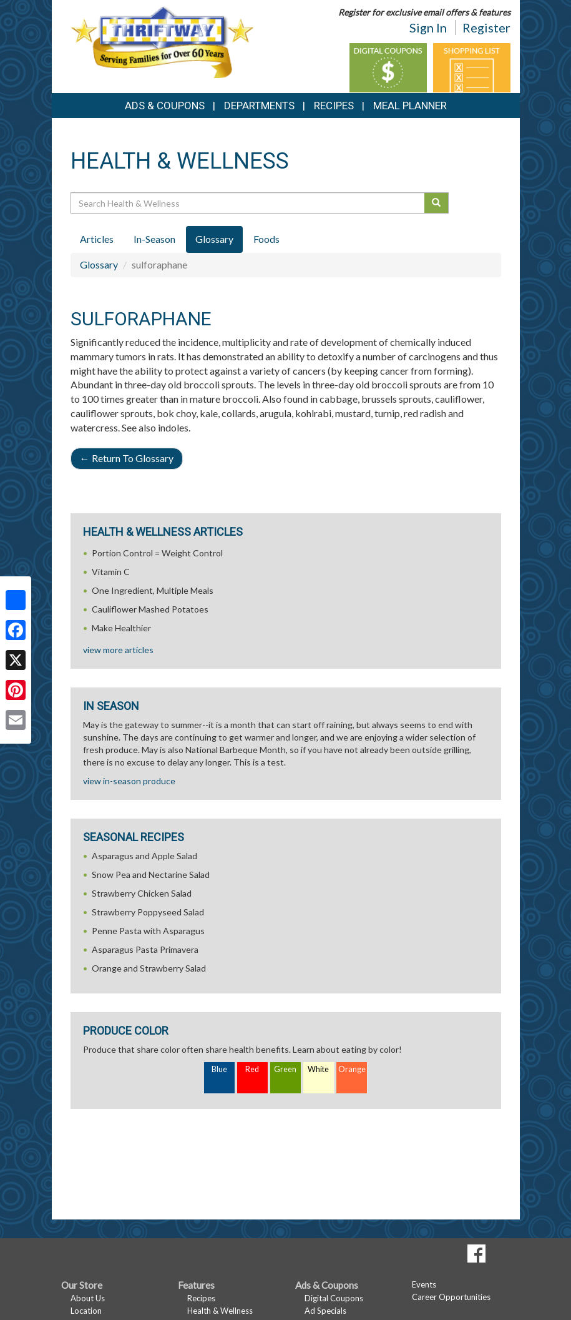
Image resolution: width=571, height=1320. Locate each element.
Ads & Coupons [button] (165, 105)
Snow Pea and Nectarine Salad (151, 874)
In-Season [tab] (154, 239)
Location (86, 1311)
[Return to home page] (162, 41)
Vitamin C (111, 571)
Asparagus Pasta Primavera (145, 949)
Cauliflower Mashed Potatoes (150, 609)
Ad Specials (325, 1311)
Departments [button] (259, 105)
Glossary (99, 264)
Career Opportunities (451, 1297)
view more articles (118, 649)
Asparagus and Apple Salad (144, 855)
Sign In (428, 27)
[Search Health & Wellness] (249, 203)
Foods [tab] (266, 239)
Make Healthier (121, 628)
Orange (352, 1069)
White (318, 1069)
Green (285, 1069)
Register (486, 27)
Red (252, 1069)
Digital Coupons (334, 1298)
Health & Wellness (220, 1311)
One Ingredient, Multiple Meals (152, 590)
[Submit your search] (436, 203)
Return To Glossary (126, 458)
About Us (88, 1298)
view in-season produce (129, 781)
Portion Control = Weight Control (157, 553)
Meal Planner (410, 105)
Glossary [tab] (214, 239)
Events (424, 1284)
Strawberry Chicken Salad (142, 893)
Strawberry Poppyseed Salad (148, 912)
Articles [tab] (97, 239)
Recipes (334, 105)
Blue (219, 1069)
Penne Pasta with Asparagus (148, 930)
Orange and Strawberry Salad (149, 968)
